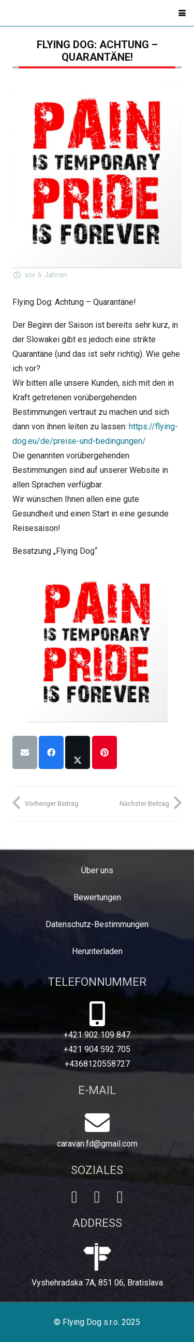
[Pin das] (104, 752)
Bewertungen (97, 897)
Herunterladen (97, 951)
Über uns (97, 870)
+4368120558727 (97, 1064)
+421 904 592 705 (97, 1049)
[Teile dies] (51, 752)
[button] (182, 13)
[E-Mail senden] (24, 752)
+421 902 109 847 (97, 1035)
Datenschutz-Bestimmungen (97, 924)
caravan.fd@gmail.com (97, 1144)
